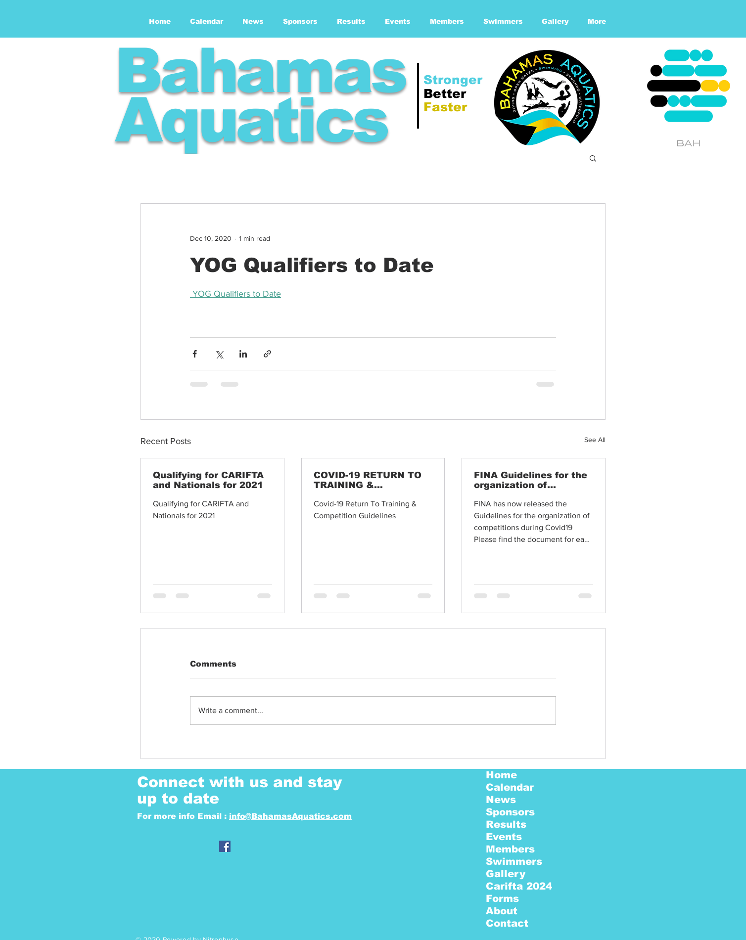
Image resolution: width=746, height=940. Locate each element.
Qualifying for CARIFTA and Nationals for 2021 (208, 480)
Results (506, 824)
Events (504, 836)
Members (510, 849)
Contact (507, 923)
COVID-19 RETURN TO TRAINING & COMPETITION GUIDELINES (367, 480)
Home (501, 774)
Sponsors (510, 811)
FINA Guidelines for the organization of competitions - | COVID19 (530, 480)
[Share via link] (267, 353)
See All (595, 440)
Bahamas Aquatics (260, 95)
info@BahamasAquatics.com (290, 816)
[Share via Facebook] (194, 353)
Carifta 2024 (519, 886)
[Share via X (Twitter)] (219, 353)
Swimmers (514, 861)
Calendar (510, 787)
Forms (502, 898)
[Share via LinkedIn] (243, 353)
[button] (593, 158)
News (501, 799)
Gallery (505, 873)
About (501, 910)
